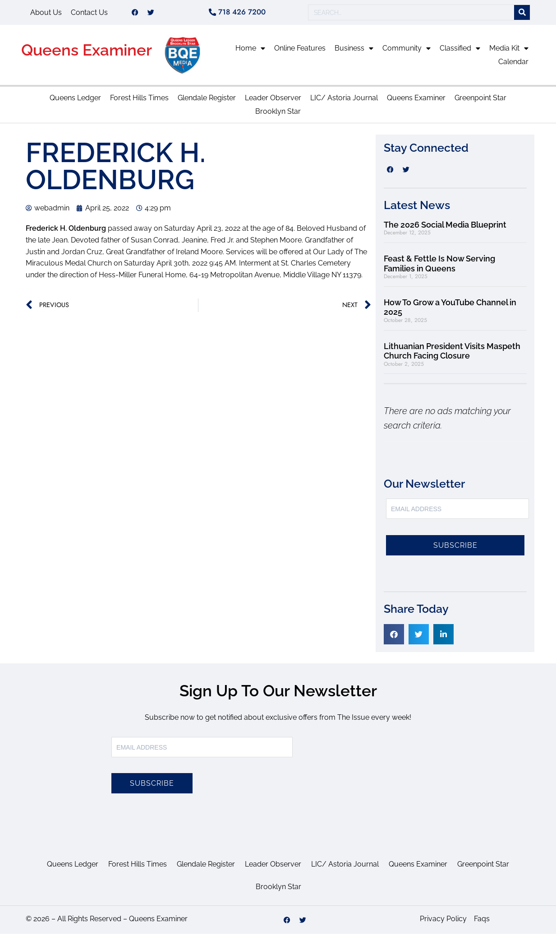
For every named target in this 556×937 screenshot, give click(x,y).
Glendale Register (207, 101)
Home (250, 51)
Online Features (300, 51)
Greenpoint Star (480, 101)
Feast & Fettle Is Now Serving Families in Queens (439, 266)
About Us (46, 13)
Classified (460, 51)
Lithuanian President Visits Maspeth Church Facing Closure (452, 354)
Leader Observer (273, 101)
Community (406, 51)
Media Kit (508, 51)
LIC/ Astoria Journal (344, 101)
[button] (394, 637)
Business (354, 51)
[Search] (522, 14)
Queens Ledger (75, 101)
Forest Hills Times (139, 101)
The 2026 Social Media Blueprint (445, 228)
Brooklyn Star (278, 114)
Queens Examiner (86, 53)
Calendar (513, 65)
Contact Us (89, 13)
